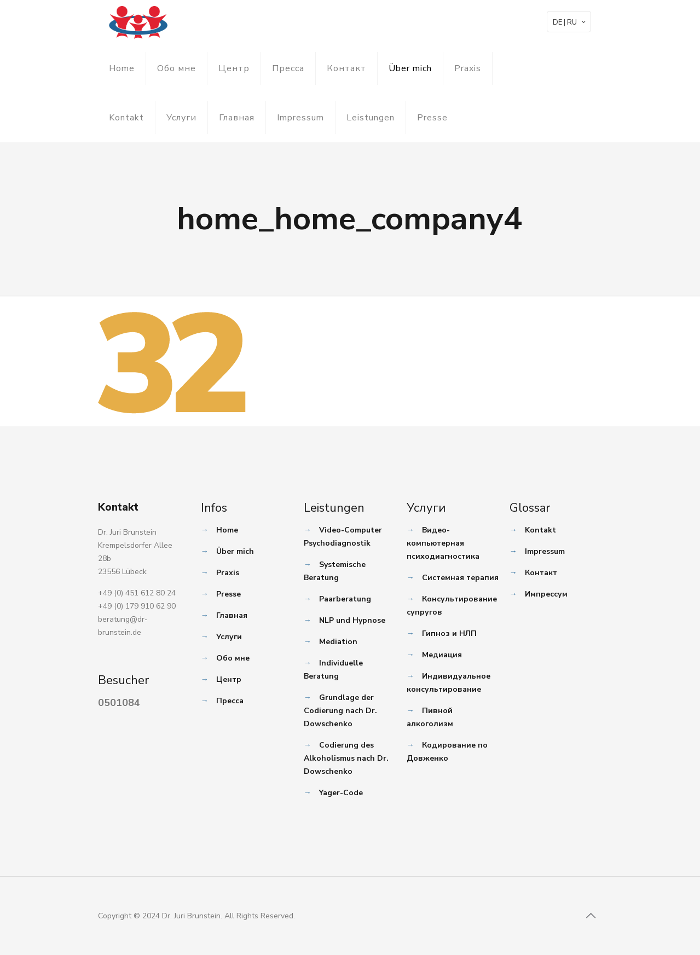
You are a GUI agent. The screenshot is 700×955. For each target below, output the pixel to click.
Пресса (288, 68)
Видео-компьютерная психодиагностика (443, 543)
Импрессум (546, 594)
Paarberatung (345, 599)
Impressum (300, 118)
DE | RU (570, 22)
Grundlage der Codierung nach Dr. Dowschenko (340, 710)
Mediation (338, 641)
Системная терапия (460, 577)
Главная (236, 118)
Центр (234, 68)
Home (122, 68)
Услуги (181, 118)
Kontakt (126, 118)
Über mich (410, 68)
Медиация (442, 655)
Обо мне (176, 68)
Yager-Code (341, 793)
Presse (432, 118)
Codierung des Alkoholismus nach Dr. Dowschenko (346, 758)
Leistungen (370, 118)
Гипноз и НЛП (449, 633)
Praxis (467, 68)
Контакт (346, 68)
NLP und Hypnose (352, 620)
